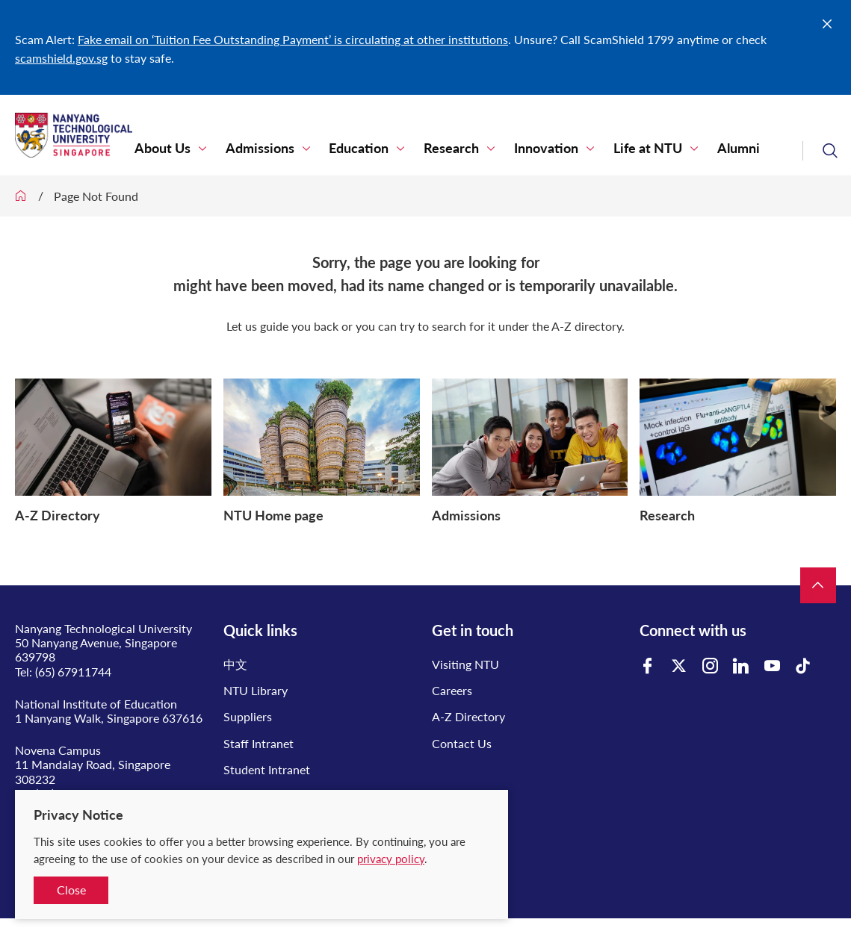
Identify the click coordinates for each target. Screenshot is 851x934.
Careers (452, 690)
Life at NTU (623, 149)
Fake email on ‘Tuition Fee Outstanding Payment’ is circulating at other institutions (293, 39)
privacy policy (390, 858)
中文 (235, 664)
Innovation (527, 149)
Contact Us (462, 743)
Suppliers (247, 716)
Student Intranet (266, 769)
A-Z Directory (468, 716)
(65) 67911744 (73, 671)
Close (71, 889)
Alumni (710, 149)
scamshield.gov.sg (61, 58)
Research (436, 149)
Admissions (253, 149)
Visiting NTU (465, 664)
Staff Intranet (258, 743)
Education (348, 149)
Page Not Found (96, 196)
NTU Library (255, 690)
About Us (160, 149)
